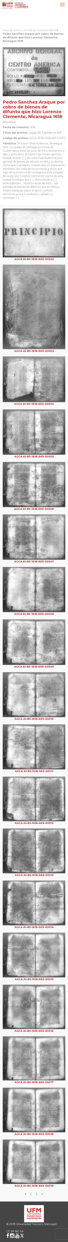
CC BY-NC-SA (14, 1231)
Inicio (6, 30)
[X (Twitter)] (22, 1235)
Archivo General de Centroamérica (34, 30)
